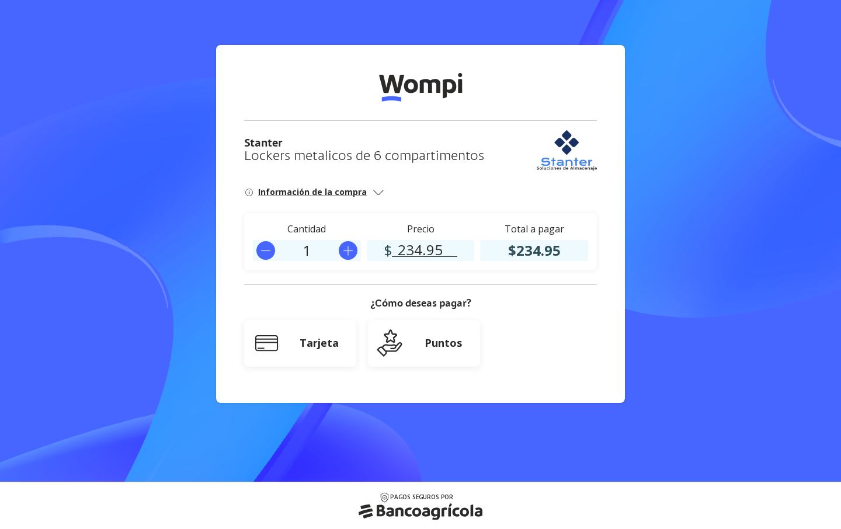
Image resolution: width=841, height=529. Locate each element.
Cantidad (306, 228)
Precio (421, 228)
